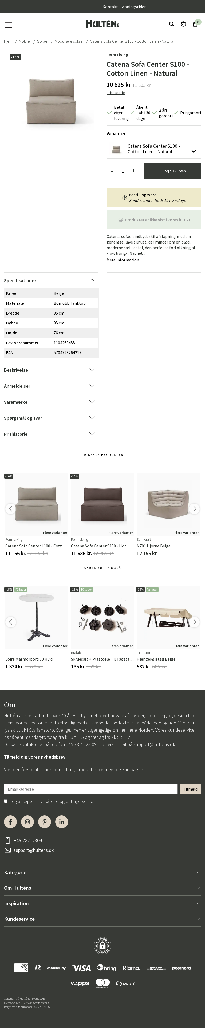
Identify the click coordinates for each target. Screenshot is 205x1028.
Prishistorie (116, 92)
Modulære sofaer (69, 41)
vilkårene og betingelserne (66, 801)
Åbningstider (134, 6)
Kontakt (110, 6)
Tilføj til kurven (173, 170)
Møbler (25, 41)
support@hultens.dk (154, 744)
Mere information (123, 259)
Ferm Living (117, 54)
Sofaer (43, 41)
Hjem (8, 41)
